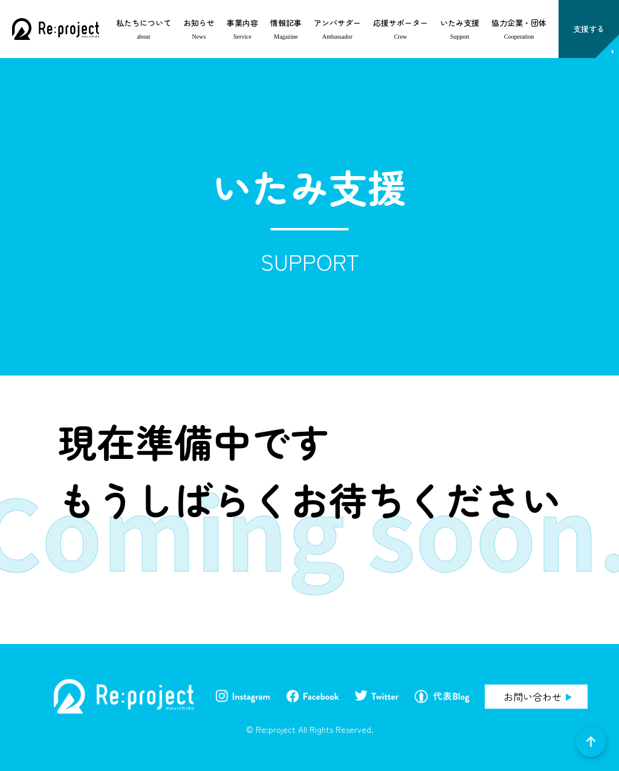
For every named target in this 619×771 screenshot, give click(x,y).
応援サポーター (400, 22)
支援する (588, 28)
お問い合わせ (533, 696)
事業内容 (242, 22)
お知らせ (199, 22)
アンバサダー (337, 22)
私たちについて (143, 22)
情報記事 (286, 22)
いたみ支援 (459, 22)
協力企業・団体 (518, 22)
